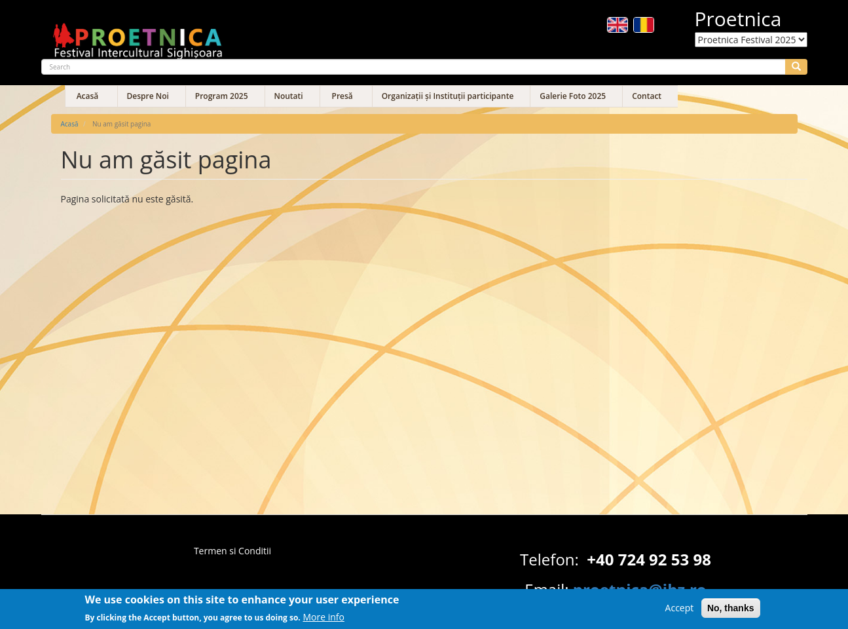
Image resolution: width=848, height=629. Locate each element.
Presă (342, 96)
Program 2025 (221, 96)
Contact (646, 96)
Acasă (88, 96)
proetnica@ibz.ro (640, 589)
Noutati (288, 96)
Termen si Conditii (232, 550)
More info (323, 619)
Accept (679, 610)
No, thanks (730, 610)
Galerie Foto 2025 (573, 96)
